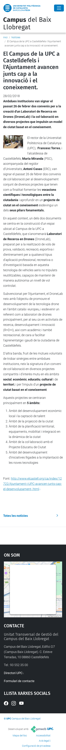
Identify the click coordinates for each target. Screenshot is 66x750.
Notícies (15, 37)
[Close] (59, 8)
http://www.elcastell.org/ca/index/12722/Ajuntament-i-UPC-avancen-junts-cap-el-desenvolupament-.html (32, 484)
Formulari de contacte (19, 681)
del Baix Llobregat (27, 23)
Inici (5, 37)
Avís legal (44, 740)
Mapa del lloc (20, 735)
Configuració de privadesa (36, 745)
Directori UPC (13, 673)
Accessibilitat (43, 735)
